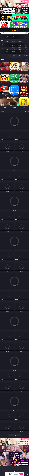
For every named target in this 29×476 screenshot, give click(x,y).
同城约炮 (7, 55)
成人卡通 (19, 43)
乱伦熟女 (19, 45)
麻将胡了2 (7, 37)
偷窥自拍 (7, 47)
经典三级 (13, 45)
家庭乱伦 (13, 51)
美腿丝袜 (7, 49)
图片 (2, 48)
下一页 (16, 435)
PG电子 (7, 36)
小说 (2, 52)
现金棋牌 (19, 37)
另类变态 (26, 45)
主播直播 (19, 41)
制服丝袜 (7, 45)
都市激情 (7, 51)
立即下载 (21, 473)
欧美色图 (19, 47)
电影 (2, 44)
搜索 (26, 32)
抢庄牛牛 (26, 37)
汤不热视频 (26, 55)
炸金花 (13, 37)
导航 (2, 55)
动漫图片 (26, 47)
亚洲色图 (13, 47)
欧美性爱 (26, 43)
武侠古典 (26, 51)
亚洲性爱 (7, 43)
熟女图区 (19, 49)
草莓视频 (19, 55)
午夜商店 (13, 55)
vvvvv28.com (14, 30)
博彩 (2, 36)
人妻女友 (19, 51)
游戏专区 (26, 36)
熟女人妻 (7, 41)
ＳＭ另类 (26, 41)
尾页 (19, 435)
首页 (9, 435)
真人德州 (13, 36)
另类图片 (26, 49)
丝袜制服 (13, 41)
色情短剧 (13, 56)
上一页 (13, 435)
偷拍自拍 (13, 43)
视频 (2, 40)
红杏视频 (7, 56)
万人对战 (19, 36)
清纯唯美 (13, 49)
